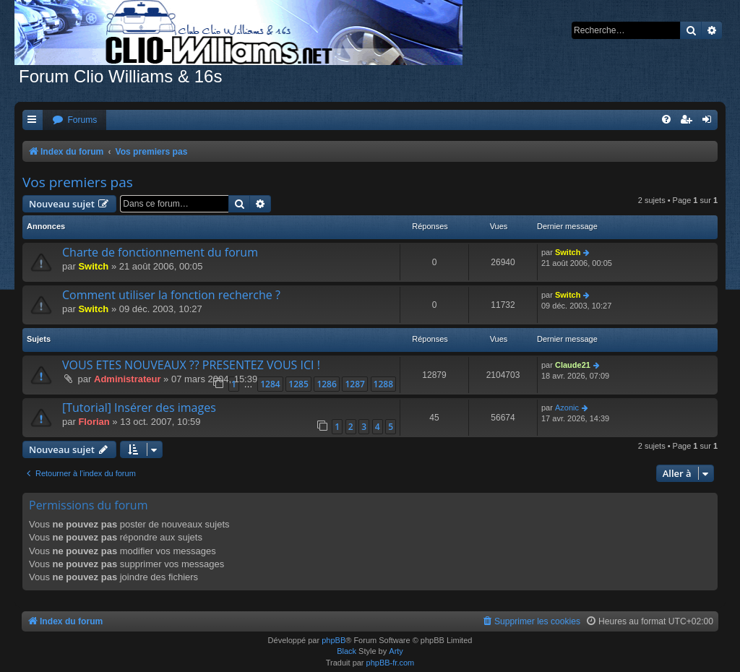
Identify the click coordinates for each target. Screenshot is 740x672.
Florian (93, 421)
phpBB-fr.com (390, 662)
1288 (383, 384)
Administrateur (127, 379)
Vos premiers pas (77, 182)
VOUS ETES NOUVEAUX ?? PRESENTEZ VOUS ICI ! (191, 365)
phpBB (333, 640)
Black (346, 651)
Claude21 (572, 365)
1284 (270, 384)
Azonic (567, 407)
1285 (298, 384)
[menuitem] (74, 120)
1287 (354, 384)
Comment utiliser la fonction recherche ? (171, 295)
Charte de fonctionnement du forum (160, 252)
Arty (396, 651)
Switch (93, 266)
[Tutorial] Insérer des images (139, 407)
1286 (326, 384)
